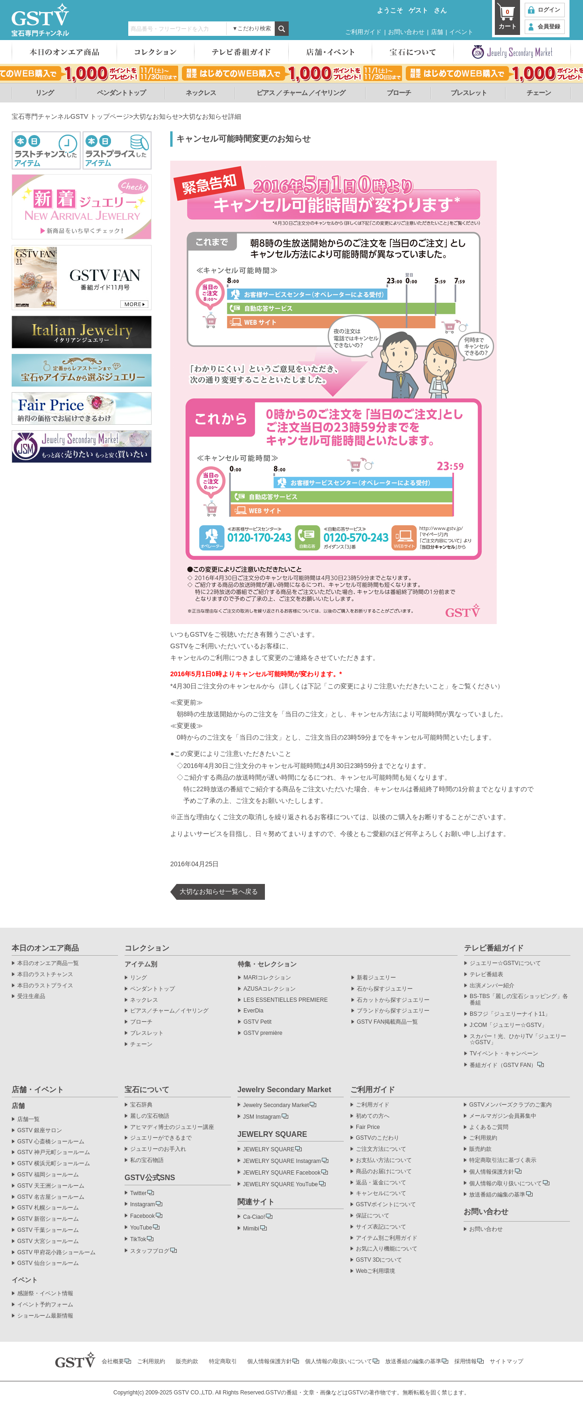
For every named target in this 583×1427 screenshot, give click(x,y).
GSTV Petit (257, 1022)
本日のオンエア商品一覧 (48, 963)
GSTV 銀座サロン (39, 1131)
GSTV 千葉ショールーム (48, 1230)
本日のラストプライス (45, 986)
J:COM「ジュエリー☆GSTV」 (508, 1025)
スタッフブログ (149, 1251)
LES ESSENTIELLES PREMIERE (285, 1000)
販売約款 (480, 1149)
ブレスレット (469, 92)
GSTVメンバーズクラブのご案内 (510, 1105)
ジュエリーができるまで (161, 1138)
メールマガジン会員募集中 (502, 1116)
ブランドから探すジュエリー (393, 1011)
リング (44, 92)
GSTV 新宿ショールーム (48, 1219)
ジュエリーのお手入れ (158, 1149)
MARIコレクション (267, 978)
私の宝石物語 (147, 1160)
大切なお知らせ (156, 116)
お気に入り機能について (386, 1249)
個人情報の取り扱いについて (505, 1183)
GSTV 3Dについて (379, 1260)
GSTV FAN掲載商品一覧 (387, 1022)
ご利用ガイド (363, 31)
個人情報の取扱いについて (338, 1361)
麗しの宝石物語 (149, 1116)
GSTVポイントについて (386, 1205)
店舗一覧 (28, 1119)
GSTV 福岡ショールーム (48, 1175)
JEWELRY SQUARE (268, 1149)
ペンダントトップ (121, 92)
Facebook (142, 1216)
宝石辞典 (141, 1105)
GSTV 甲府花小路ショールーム (56, 1253)
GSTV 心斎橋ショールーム (50, 1142)
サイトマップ (506, 1361)
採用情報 (465, 1361)
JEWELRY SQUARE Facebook (281, 1172)
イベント (461, 31)
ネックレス (201, 92)
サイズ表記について (381, 1227)
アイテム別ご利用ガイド (386, 1238)
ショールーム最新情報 (45, 1316)
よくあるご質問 (488, 1127)
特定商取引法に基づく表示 (502, 1160)
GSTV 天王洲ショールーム (50, 1186)
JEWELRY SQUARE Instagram (282, 1161)
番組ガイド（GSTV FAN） (503, 1065)
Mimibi (251, 1228)
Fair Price (368, 1127)
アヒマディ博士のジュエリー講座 (172, 1127)
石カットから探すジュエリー (393, 1000)
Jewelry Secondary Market (276, 1105)
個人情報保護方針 (491, 1172)
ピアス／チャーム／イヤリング (169, 1011)
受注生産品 (31, 996)
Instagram (142, 1204)
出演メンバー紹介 (492, 986)
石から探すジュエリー (385, 989)
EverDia (253, 1011)
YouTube (141, 1227)
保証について (372, 1216)
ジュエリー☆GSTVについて (505, 963)
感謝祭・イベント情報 (45, 1294)
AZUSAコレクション (269, 989)
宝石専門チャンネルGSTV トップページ (70, 116)
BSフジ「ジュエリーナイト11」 (510, 1014)
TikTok (138, 1239)
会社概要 (113, 1361)
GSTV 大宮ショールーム (48, 1241)
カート (507, 18)
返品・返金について (381, 1183)
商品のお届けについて (384, 1172)
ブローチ (399, 92)
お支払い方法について (384, 1160)
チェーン (539, 92)
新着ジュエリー (376, 978)
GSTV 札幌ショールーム (48, 1208)
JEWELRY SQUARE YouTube (280, 1184)
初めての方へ (372, 1116)
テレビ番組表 (486, 975)
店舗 (437, 31)
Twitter (138, 1193)
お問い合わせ (406, 31)
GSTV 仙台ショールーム (48, 1263)
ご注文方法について (381, 1149)
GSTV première (262, 1033)
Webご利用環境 (375, 1271)
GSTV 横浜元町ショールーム (53, 1164)
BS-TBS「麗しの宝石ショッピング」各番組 (519, 999)
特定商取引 (223, 1361)
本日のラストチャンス (45, 975)
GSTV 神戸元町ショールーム (53, 1152)
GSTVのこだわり (377, 1138)
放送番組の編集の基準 (497, 1194)
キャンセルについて (381, 1193)
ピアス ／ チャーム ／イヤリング (301, 92)
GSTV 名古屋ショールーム (50, 1197)
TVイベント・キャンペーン (504, 1054)
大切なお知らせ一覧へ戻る (219, 891)
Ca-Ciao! (254, 1217)
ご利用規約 (483, 1138)
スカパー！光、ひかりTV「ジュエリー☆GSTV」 (518, 1039)
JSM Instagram (262, 1117)
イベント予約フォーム (45, 1305)
